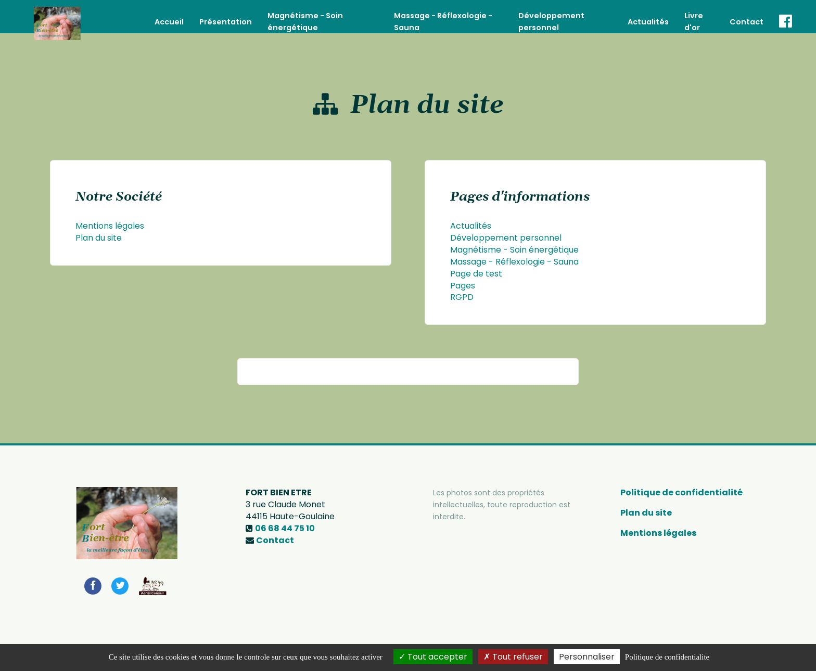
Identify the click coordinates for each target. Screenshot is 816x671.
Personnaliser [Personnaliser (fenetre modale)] (587, 657)
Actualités (648, 16)
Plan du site (98, 238)
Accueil (169, 16)
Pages (462, 286)
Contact (746, 16)
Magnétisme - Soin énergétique (514, 250)
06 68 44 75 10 (285, 528)
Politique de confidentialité (681, 492)
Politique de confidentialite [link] (667, 657)
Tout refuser (513, 657)
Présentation (225, 16)
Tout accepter (433, 657)
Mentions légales (109, 226)
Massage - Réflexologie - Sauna (514, 262)
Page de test (476, 274)
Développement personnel (506, 238)
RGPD (462, 297)
